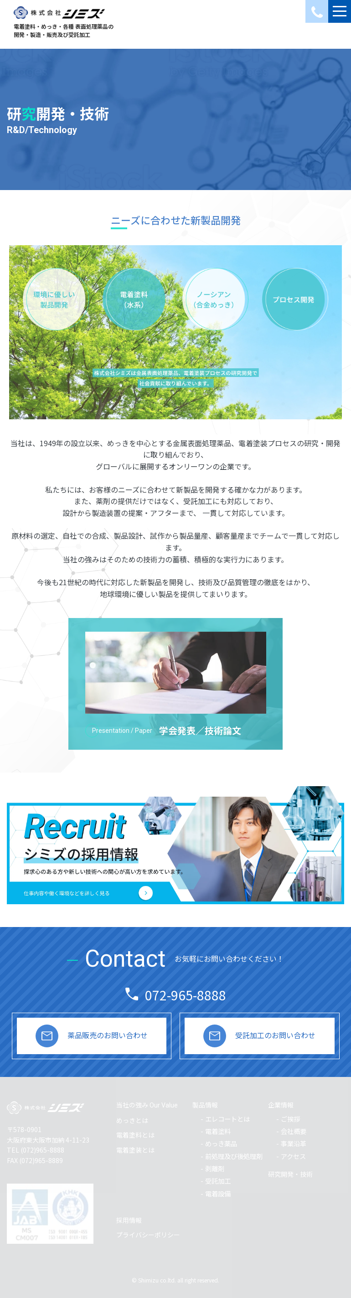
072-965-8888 (185, 995)
